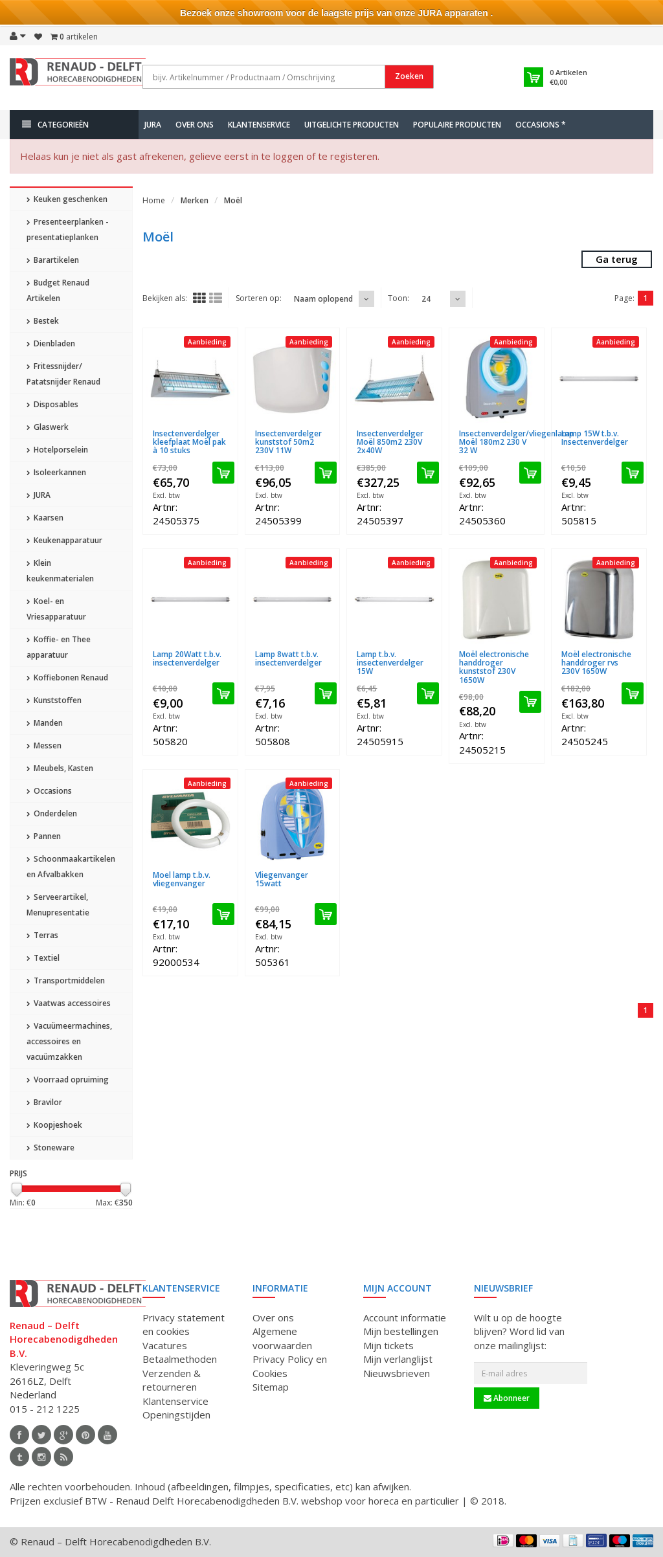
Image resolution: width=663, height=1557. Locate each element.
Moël (233, 200)
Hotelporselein (57, 449)
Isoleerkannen (56, 472)
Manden (45, 722)
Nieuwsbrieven (396, 1373)
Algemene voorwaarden (282, 1338)
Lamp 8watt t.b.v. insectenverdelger (288, 658)
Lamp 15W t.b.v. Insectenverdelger (594, 437)
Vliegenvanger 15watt (281, 879)
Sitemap (271, 1386)
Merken (194, 200)
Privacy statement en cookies (183, 1324)
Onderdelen (52, 813)
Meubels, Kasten (60, 768)
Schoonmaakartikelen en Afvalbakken (71, 866)
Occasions (49, 790)
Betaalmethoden (179, 1358)
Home (153, 200)
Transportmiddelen (66, 980)
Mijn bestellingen (400, 1331)
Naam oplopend (323, 298)
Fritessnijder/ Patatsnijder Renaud (63, 374)
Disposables (52, 404)
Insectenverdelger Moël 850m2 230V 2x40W (390, 442)
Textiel (43, 957)
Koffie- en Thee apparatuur (59, 647)
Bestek (43, 320)
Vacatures (164, 1345)
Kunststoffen (54, 700)
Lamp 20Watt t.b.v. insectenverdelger (187, 658)
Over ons (194, 124)
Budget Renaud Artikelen (58, 290)
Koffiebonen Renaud (67, 677)
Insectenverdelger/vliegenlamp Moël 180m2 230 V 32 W (516, 442)
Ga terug (617, 258)
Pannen (44, 836)
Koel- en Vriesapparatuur (56, 609)
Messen (44, 745)
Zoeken (409, 76)
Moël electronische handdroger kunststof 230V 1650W (494, 667)
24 (426, 298)
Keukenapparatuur (64, 540)
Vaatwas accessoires (69, 1003)
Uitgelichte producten (351, 124)
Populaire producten (457, 124)
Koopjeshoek (54, 1124)
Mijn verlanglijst (398, 1358)
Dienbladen (51, 343)
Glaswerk (48, 426)
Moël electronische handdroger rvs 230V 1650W (596, 663)
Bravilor (44, 1102)
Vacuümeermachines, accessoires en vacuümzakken (69, 1041)
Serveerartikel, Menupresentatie (58, 904)
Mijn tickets (388, 1345)
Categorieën (55, 124)
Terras (42, 935)
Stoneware (50, 1147)
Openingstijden (176, 1414)
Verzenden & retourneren (171, 1380)
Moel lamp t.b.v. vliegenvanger (181, 879)
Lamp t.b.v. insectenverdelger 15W (390, 663)
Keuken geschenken (67, 199)
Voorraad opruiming (68, 1079)
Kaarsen (45, 517)
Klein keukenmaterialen (60, 570)
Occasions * (540, 124)
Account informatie (404, 1317)
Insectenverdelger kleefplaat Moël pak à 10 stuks (189, 442)
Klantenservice (259, 124)
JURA (152, 124)
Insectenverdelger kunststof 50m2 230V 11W (288, 442)
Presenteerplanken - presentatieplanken (68, 229)
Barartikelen (53, 259)
